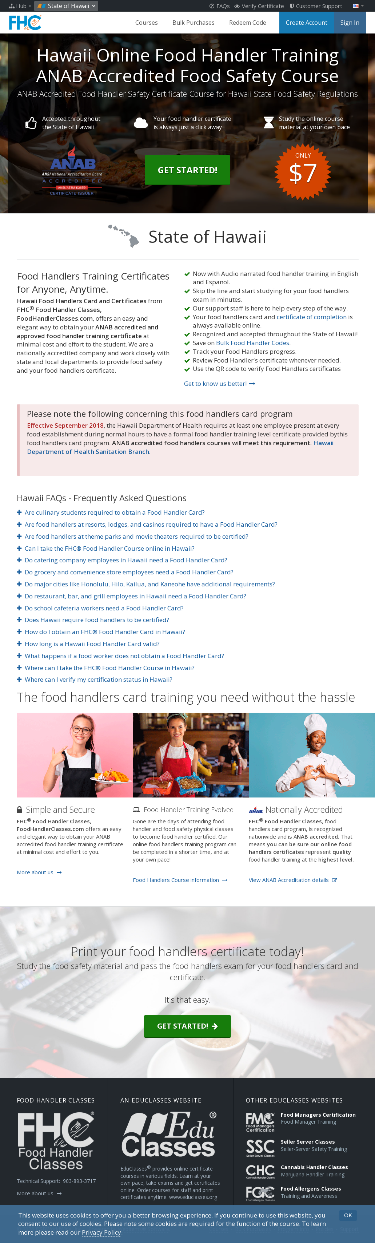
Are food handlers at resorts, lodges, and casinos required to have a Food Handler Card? (147, 524)
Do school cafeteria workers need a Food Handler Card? (100, 608)
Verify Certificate (259, 5)
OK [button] (348, 1215)
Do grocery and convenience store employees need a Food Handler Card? (125, 572)
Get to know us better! (219, 383)
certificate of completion (312, 317)
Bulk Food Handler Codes (252, 343)
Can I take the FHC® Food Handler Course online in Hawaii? (106, 548)
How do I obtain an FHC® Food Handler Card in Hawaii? (101, 632)
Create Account (306, 23)
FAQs (220, 5)
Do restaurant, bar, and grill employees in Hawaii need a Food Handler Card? (132, 596)
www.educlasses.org (193, 1196)
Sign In (349, 23)
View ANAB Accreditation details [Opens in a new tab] (293, 879)
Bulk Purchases (193, 23)
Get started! (187, 1026)
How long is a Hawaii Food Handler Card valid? (88, 644)
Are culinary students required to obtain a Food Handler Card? (111, 512)
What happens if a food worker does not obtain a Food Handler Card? (120, 656)
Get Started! (187, 170)
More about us (39, 872)
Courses (146, 23)
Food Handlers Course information (180, 879)
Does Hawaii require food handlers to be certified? (93, 619)
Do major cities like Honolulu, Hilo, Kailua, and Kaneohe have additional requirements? (146, 584)
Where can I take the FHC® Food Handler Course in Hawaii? (106, 668)
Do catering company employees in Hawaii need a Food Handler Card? (122, 560)
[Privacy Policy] (101, 1232)
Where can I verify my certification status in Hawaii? (95, 679)
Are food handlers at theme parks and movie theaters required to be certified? (133, 536)
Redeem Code (247, 23)
